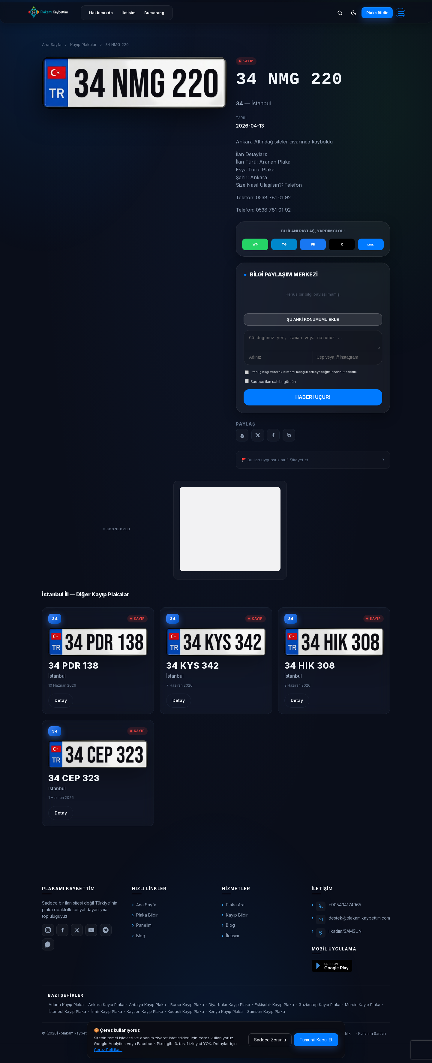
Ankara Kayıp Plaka (106, 1006)
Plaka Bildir (374, 13)
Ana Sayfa (52, 44)
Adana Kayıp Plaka (66, 1006)
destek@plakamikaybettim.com (359, 919)
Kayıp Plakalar (83, 44)
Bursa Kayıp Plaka (187, 1006)
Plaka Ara (235, 906)
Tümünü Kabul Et (316, 1039)
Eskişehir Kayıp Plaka (274, 1006)
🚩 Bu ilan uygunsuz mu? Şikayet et (275, 461)
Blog (140, 937)
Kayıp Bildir (237, 916)
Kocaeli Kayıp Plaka (186, 1013)
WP (255, 244)
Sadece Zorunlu (270, 1039)
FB (313, 244)
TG (284, 244)
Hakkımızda (101, 12)
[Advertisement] (230, 531)
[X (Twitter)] (77, 932)
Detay (61, 702)
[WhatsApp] (242, 437)
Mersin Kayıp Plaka (362, 1006)
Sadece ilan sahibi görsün (270, 383)
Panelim (144, 927)
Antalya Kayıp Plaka (147, 1006)
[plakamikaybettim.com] (48, 12)
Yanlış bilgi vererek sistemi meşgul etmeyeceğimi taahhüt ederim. (305, 374)
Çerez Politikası (108, 1049)
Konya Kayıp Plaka (225, 1013)
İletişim (129, 12)
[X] (257, 437)
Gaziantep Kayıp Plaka (319, 1006)
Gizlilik (345, 1035)
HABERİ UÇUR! (313, 399)
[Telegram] (106, 932)
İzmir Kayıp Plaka (106, 1013)
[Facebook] (273, 437)
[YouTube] (91, 932)
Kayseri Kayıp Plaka (145, 1013)
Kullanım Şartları (372, 1035)
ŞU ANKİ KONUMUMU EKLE (313, 319)
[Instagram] (48, 932)
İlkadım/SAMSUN (345, 932)
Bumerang (154, 12)
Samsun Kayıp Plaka (266, 1013)
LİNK (370, 244)
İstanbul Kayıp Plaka (67, 1013)
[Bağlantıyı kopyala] (289, 437)
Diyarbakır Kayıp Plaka (229, 1006)
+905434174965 (344, 906)
